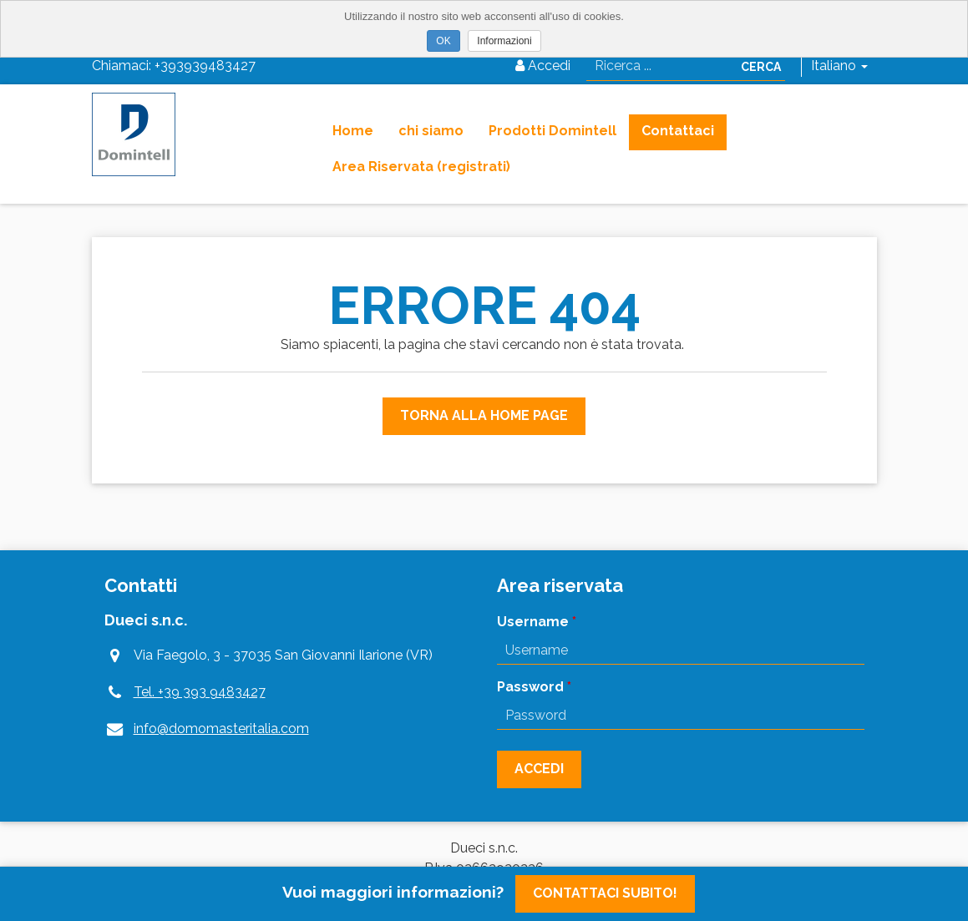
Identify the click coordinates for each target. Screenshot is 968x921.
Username (533, 622)
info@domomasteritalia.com (221, 728)
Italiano (839, 65)
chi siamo (431, 131)
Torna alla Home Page (484, 415)
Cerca (761, 66)
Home (352, 131)
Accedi (542, 65)
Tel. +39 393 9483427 (200, 692)
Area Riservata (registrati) (421, 167)
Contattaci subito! (605, 893)
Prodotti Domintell (552, 131)
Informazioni (504, 41)
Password (530, 687)
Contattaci (677, 131)
